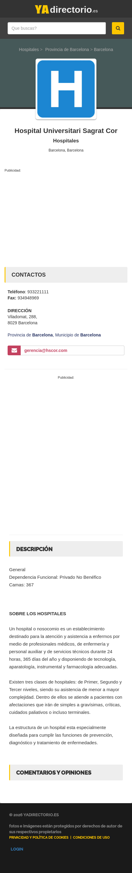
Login (17, 849)
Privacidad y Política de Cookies (38, 838)
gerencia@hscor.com (45, 350)
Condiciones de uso (91, 838)
